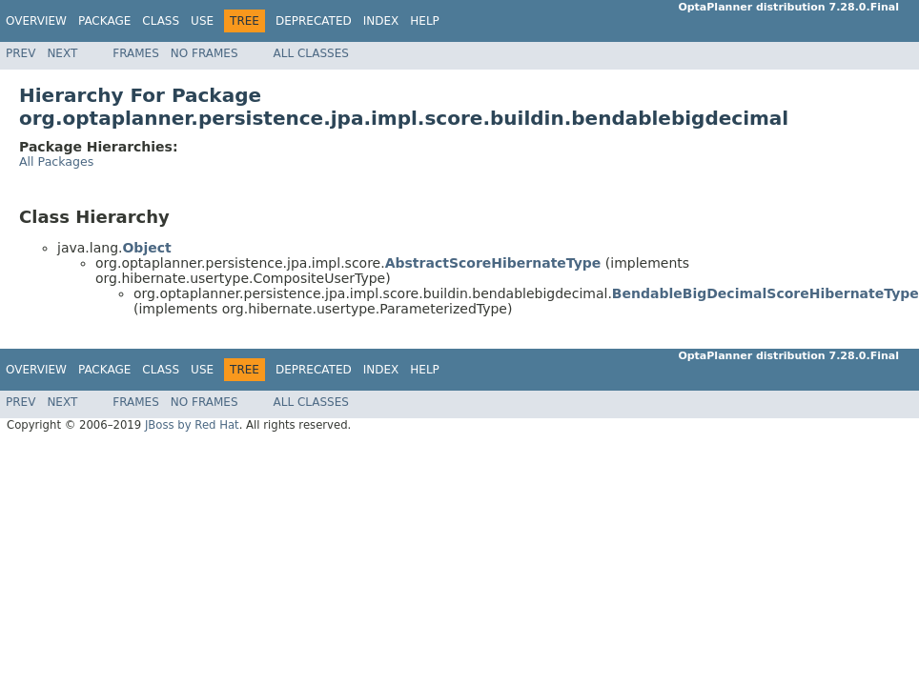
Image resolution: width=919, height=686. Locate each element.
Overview (36, 21)
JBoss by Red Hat (192, 425)
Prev (20, 53)
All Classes (311, 53)
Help (424, 21)
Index (381, 21)
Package (104, 21)
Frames (135, 53)
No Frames (204, 53)
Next (62, 53)
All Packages (56, 161)
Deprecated (314, 21)
